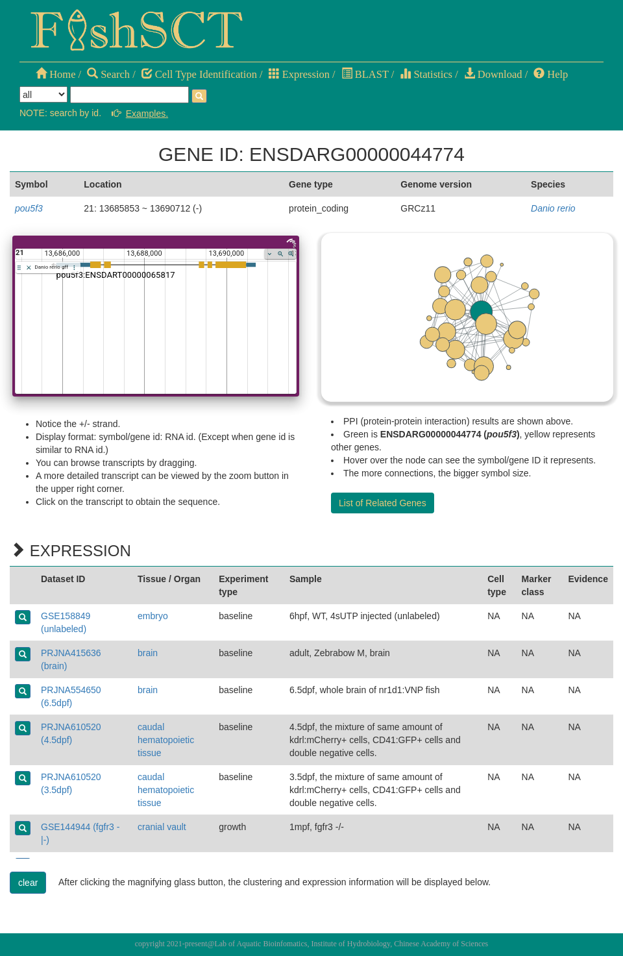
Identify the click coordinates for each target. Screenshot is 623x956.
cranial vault (162, 827)
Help (550, 74)
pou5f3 (29, 208)
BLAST (365, 74)
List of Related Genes (382, 503)
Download (493, 74)
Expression (299, 74)
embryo (153, 616)
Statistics (426, 74)
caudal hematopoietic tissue (166, 740)
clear (28, 882)
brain (148, 653)
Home (55, 74)
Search (108, 74)
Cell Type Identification (199, 74)
